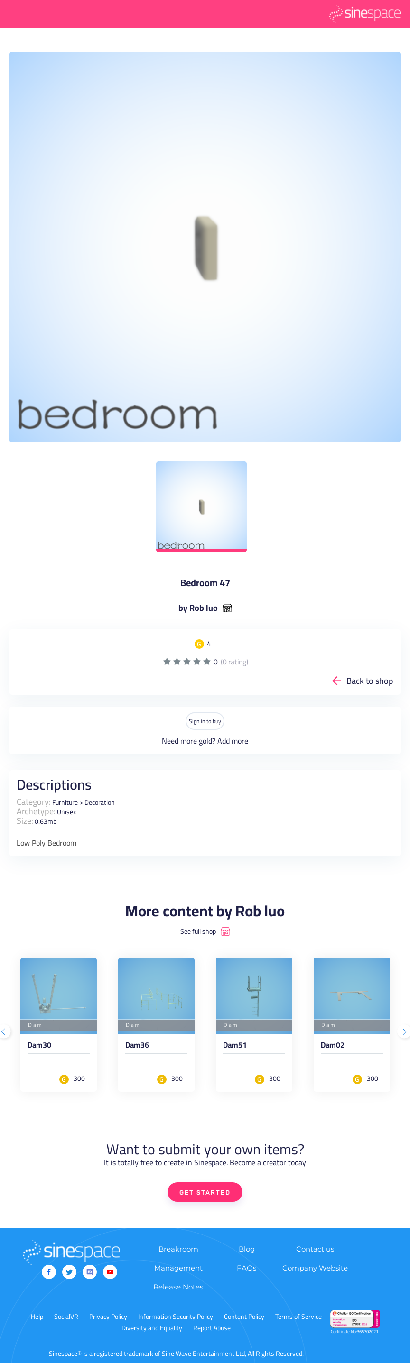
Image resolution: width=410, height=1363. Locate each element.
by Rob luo (198, 608)
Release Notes (178, 1286)
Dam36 (137, 1046)
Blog (247, 1248)
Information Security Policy (175, 1316)
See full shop (198, 931)
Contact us (315, 1248)
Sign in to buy (205, 721)
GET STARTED (205, 1192)
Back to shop (369, 681)
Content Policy (244, 1316)
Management (178, 1267)
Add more (232, 741)
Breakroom (178, 1248)
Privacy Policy (108, 1316)
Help (37, 1316)
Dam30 (39, 1046)
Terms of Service (298, 1316)
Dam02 (333, 1046)
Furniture (65, 802)
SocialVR (66, 1316)
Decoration (99, 802)
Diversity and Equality (151, 1328)
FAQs (246, 1267)
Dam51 (235, 1046)
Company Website (315, 1267)
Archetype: (36, 811)
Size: (25, 821)
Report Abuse (212, 1328)
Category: (34, 802)
